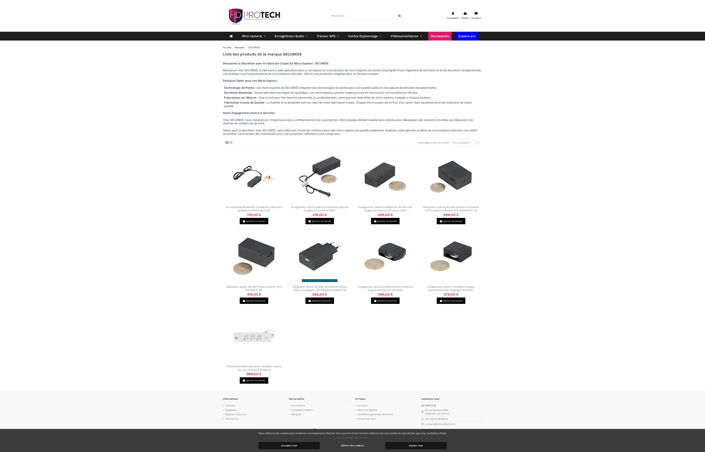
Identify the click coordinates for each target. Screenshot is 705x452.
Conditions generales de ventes (375, 414)
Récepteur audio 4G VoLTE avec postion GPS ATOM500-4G (254, 288)
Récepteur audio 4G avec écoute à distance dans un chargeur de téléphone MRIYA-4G (319, 288)
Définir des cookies (352, 445)
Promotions (298, 405)
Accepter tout (289, 445)
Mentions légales (367, 409)
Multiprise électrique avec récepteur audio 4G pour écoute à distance (254, 368)
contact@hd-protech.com (440, 424)
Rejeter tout (416, 445)
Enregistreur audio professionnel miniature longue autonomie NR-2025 (385, 288)
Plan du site (231, 418)
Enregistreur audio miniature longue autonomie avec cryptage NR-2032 (451, 288)
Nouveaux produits (302, 409)
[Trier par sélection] (462, 142)
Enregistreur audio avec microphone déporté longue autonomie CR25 (319, 208)
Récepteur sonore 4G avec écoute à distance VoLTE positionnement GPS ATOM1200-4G (451, 208)
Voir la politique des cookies (352, 437)
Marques (296, 414)
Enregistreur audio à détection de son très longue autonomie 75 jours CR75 (385, 208)
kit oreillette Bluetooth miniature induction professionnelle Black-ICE (254, 208)
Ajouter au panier (254, 221)
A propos (362, 405)
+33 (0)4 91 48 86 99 (436, 418)
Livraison (230, 405)
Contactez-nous (366, 418)
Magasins (230, 409)
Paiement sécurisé (235, 414)
